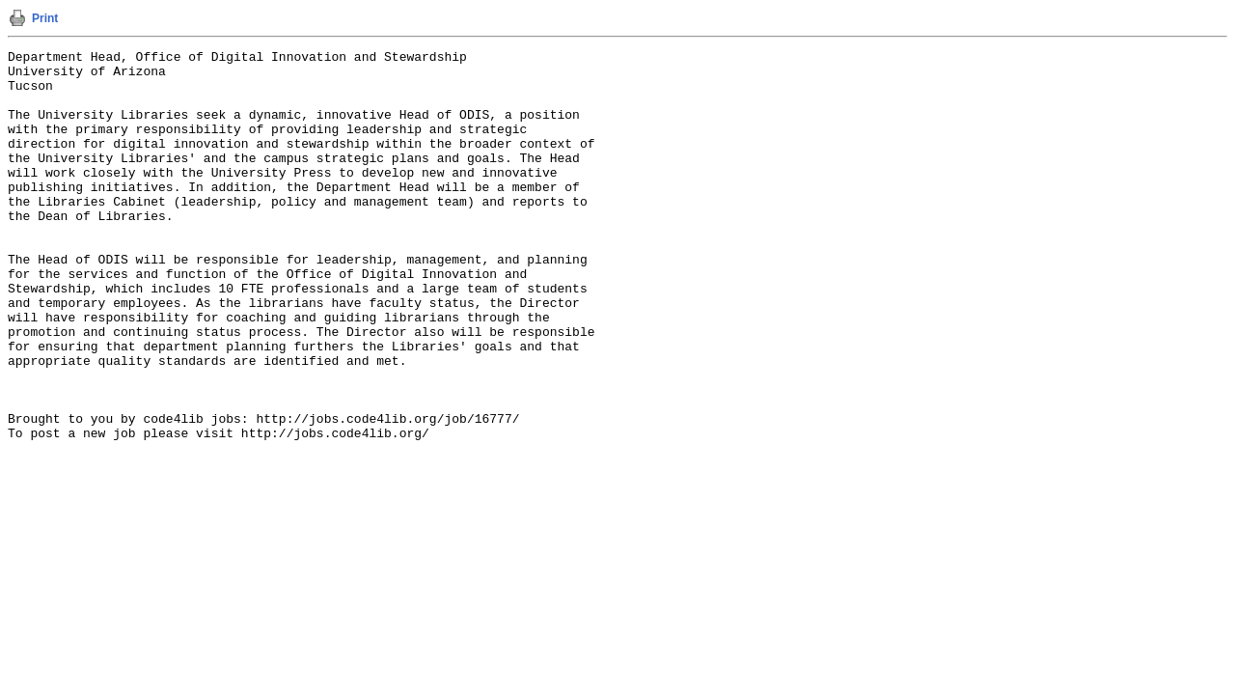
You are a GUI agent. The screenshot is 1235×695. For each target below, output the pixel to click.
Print (45, 18)
